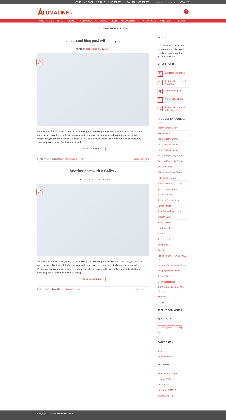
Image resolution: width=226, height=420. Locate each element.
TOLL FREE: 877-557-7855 (138, 2)
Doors (104, 20)
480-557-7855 (115, 2)
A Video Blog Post (174, 98)
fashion (69, 159)
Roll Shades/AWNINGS (125, 20)
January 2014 (164, 384)
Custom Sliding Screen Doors (172, 265)
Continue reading (93, 148)
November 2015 (166, 373)
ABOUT (78, 2)
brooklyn (61, 159)
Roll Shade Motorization (170, 183)
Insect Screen (164, 222)
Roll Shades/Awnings (168, 138)
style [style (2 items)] (179, 327)
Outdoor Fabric (165, 227)
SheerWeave (164, 216)
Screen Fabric (56, 20)
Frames (161, 233)
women (81, 159)
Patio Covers (164, 133)
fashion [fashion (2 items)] (171, 327)
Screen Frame (164, 239)
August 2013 (164, 395)
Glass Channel (165, 166)
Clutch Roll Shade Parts (169, 144)
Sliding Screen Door (167, 127)
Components (88, 20)
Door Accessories (166, 281)
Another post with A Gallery (92, 171)
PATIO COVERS (149, 20)
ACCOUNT (183, 2)
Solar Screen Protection (169, 211)
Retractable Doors (167, 177)
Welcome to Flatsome (176, 72)
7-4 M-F (100, 2)
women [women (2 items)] (161, 332)
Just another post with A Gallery (176, 82)
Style (93, 36)
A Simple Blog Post (174, 90)
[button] (186, 11)
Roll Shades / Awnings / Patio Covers (172, 289)
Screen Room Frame (167, 188)
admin (107, 49)
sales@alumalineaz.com (164, 2)
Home (41, 20)
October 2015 (165, 378)
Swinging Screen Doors (169, 200)
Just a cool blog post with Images (93, 40)
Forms (181, 20)
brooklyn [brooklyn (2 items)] (162, 327)
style (75, 159)
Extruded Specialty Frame (170, 155)
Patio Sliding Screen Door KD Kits (172, 257)
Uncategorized (165, 356)
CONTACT (88, 2)
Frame (72, 20)
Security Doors (165, 194)
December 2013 (165, 390)
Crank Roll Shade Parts (169, 150)
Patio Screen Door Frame (170, 172)
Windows (164, 20)
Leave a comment (141, 159)
